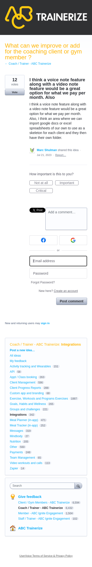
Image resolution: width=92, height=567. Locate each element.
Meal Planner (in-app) (24, 420)
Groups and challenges (25, 409)
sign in (45, 323)
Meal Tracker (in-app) (24, 425)
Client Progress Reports (25, 388)
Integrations (71, 344)
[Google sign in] (73, 240)
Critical (44, 191)
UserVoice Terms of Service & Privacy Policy (46, 555)
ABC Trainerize (30, 528)
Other (13, 447)
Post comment (71, 301)
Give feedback (29, 497)
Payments (16, 452)
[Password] (58, 273)
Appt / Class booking (23, 377)
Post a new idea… (22, 350)
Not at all (43, 183)
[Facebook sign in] (43, 240)
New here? (58, 291)
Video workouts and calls (26, 463)
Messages (16, 431)
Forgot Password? (43, 282)
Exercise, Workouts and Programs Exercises (39, 398)
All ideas (15, 355)
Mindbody (16, 436)
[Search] (78, 486)
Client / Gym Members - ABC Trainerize (44, 502)
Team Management (22, 457)
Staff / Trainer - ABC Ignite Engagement (44, 518)
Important (69, 183)
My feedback (18, 361)
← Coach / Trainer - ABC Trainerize (28, 63)
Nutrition (15, 441)
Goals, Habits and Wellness (28, 404)
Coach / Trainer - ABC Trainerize (34, 344)
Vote (14, 92)
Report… (60, 155)
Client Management (22, 382)
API (12, 371)
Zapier (14, 468)
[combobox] (43, 485)
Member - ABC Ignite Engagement (41, 513)
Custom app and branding (27, 393)
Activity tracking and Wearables (30, 366)
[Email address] (58, 261)
